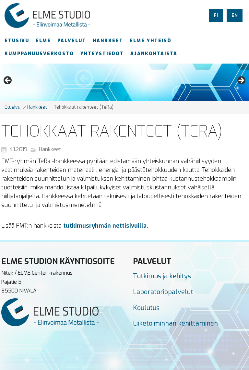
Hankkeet (37, 107)
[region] (124, 82)
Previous (8, 81)
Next (241, 81)
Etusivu (12, 107)
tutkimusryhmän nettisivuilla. (105, 226)
